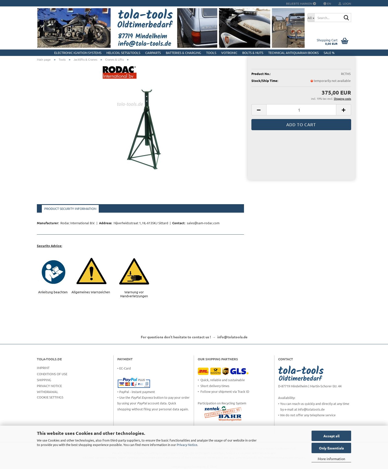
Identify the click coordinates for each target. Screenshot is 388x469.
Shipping (44, 380)
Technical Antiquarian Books (293, 52)
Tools (211, 52)
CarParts (153, 52)
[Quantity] (301, 109)
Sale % (329, 52)
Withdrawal (47, 392)
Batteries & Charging (183, 52)
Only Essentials (331, 448)
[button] (258, 109)
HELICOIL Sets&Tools (123, 52)
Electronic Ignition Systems (77, 52)
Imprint (43, 368)
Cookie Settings (50, 397)
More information (331, 458)
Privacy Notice (187, 445)
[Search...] (310, 17)
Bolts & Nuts (252, 52)
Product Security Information (70, 208)
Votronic (229, 52)
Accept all (331, 436)
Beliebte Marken (301, 3)
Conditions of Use (52, 374)
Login (345, 3)
